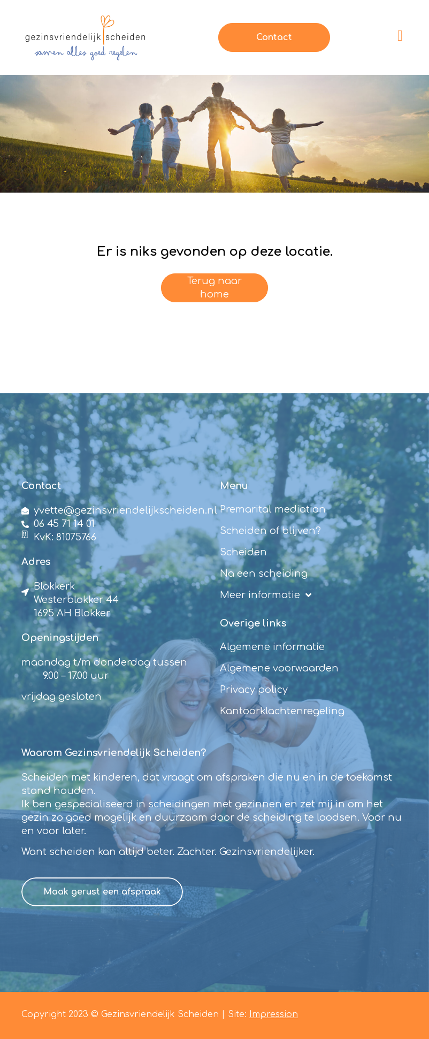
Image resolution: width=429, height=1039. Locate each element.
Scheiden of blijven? (270, 530)
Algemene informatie (272, 646)
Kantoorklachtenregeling (282, 711)
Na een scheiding (264, 573)
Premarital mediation (273, 509)
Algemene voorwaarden (279, 668)
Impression (273, 1014)
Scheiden (243, 552)
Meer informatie (265, 595)
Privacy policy (254, 689)
